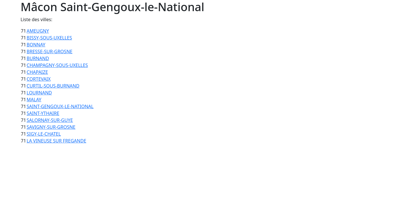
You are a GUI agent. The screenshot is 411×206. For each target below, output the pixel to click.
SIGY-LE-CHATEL (44, 134)
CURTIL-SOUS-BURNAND (53, 86)
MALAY (34, 99)
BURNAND (38, 58)
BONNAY (36, 44)
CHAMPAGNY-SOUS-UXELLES (57, 65)
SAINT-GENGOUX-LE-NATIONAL (60, 106)
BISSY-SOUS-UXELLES (49, 38)
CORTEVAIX (39, 79)
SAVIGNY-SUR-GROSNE (51, 127)
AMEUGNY (38, 31)
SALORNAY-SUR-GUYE (50, 120)
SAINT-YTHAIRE (43, 113)
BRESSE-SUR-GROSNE (49, 51)
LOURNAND (39, 93)
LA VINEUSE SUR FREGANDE (56, 141)
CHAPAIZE (37, 72)
